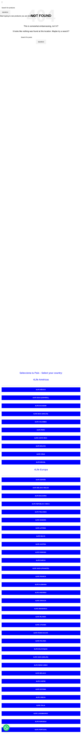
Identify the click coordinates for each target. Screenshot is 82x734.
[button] (6, 727)
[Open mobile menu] (2, 2)
